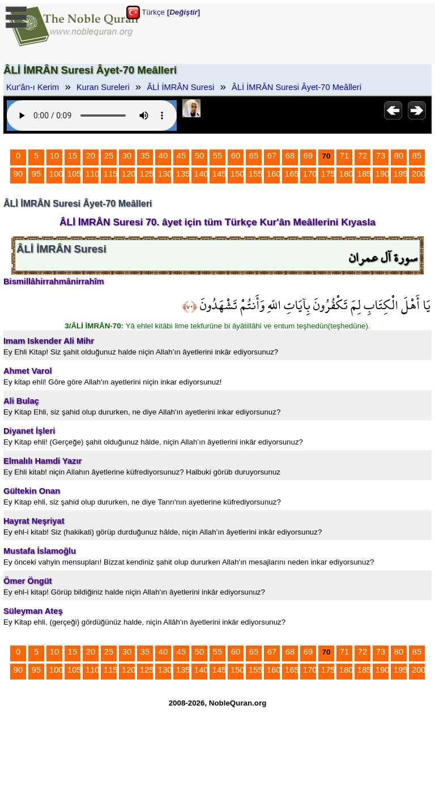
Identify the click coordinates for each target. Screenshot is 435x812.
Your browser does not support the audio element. (92, 115)
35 (145, 155)
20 (90, 155)
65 (253, 155)
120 (128, 173)
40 (163, 155)
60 (235, 155)
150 (237, 173)
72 (362, 155)
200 (418, 173)
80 (398, 155)
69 (308, 155)
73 (380, 155)
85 (416, 155)
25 (108, 155)
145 (219, 173)
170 (310, 173)
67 (271, 155)
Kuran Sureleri (103, 87)
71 (344, 155)
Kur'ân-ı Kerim (32, 87)
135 (183, 173)
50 (199, 155)
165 (291, 173)
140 (201, 173)
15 (72, 155)
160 (273, 173)
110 (92, 173)
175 (328, 173)
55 (217, 155)
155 (255, 173)
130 (165, 173)
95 (36, 173)
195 (400, 173)
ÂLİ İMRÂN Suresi (180, 87)
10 (54, 155)
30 (126, 155)
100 (56, 173)
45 (181, 155)
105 (74, 173)
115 (110, 173)
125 (146, 173)
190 (382, 173)
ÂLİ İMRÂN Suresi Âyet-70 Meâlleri (296, 87)
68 (290, 155)
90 (18, 173)
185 (364, 173)
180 (346, 173)
